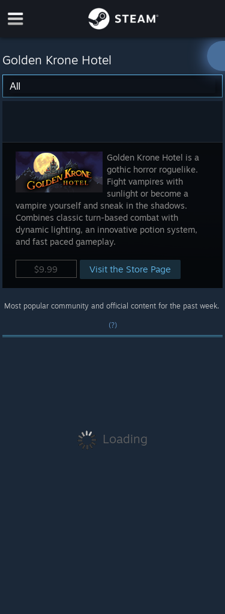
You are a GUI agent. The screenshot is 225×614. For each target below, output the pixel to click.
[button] (112, 215)
